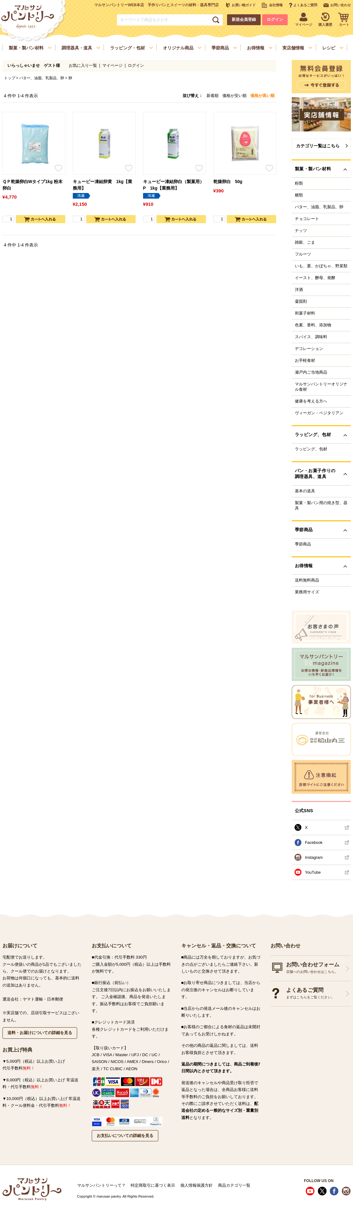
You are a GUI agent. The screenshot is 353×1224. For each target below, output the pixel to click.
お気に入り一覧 (83, 65)
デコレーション (309, 349)
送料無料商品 (307, 580)
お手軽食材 (305, 360)
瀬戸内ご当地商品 (311, 372)
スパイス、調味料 (311, 337)
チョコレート (307, 219)
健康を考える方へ (311, 401)
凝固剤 (301, 301)
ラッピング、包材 (311, 449)
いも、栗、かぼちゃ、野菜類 (321, 266)
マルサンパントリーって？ (101, 1185)
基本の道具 (305, 491)
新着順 (213, 95)
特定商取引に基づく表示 (153, 1185)
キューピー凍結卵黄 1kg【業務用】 (102, 185)
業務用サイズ (307, 592)
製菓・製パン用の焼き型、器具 (321, 505)
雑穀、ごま (305, 242)
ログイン (275, 19)
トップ (9, 78)
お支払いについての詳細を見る (125, 1135)
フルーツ (303, 254)
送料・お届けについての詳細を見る (39, 1032)
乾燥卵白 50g (228, 181)
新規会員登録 (244, 19)
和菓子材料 (305, 313)
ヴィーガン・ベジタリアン (319, 413)
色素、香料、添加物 (313, 325)
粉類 (299, 183)
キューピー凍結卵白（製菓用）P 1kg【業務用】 (173, 185)
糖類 (299, 195)
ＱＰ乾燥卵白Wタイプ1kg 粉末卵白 (32, 185)
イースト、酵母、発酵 (315, 278)
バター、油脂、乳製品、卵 (41, 78)
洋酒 (299, 290)
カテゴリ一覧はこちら (318, 146)
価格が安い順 (234, 95)
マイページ (112, 65)
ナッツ (301, 230)
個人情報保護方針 (196, 1185)
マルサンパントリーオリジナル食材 (321, 387)
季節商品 (303, 544)
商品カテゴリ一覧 (234, 1185)
